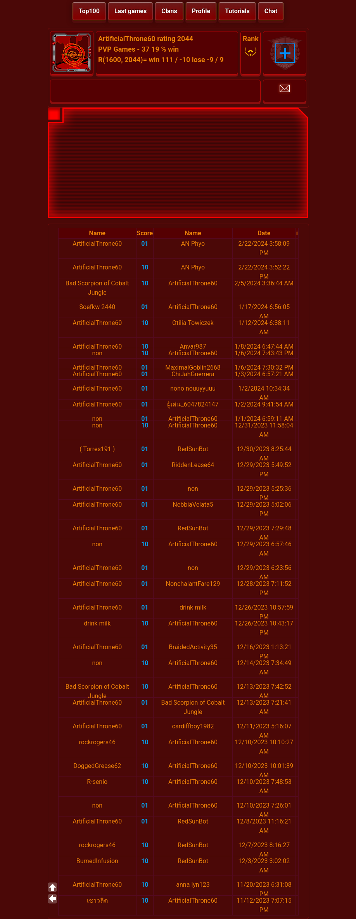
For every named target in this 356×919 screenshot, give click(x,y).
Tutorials (237, 11)
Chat (270, 11)
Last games (130, 11)
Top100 (89, 11)
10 (144, 267)
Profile (201, 11)
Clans (169, 11)
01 (144, 243)
